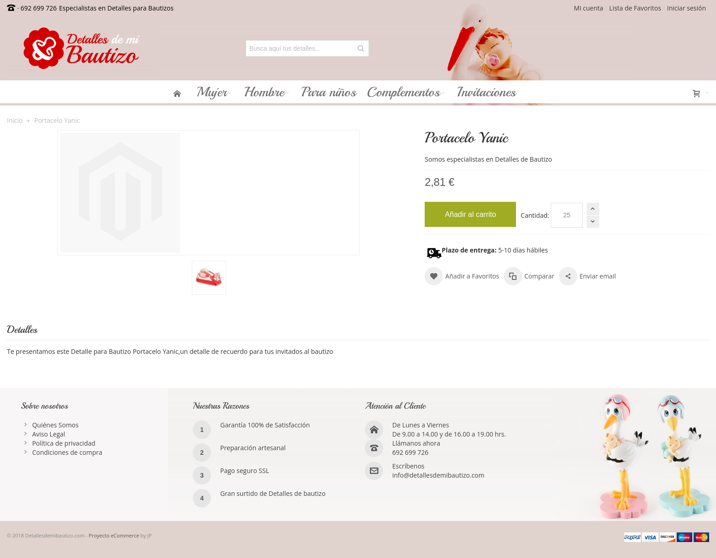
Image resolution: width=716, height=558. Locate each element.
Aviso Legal (48, 434)
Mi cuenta (588, 8)
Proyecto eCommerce (114, 535)
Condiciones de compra (67, 452)
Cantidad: (535, 215)
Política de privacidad (63, 443)
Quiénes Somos (55, 425)
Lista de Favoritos (635, 8)
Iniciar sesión (686, 8)
